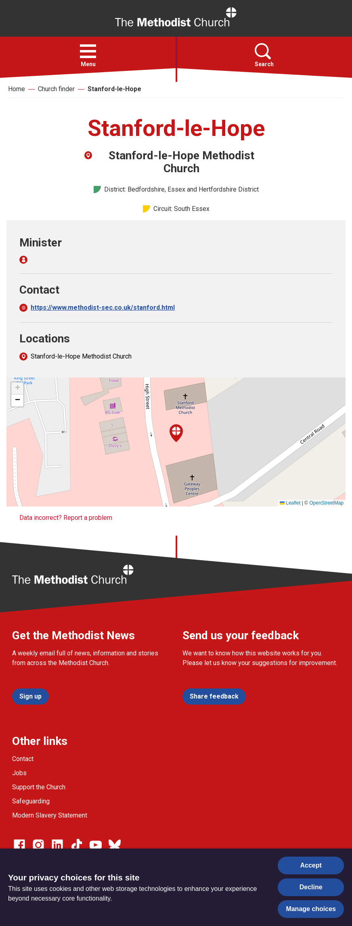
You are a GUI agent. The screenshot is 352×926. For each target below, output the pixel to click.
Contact (23, 759)
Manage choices (311, 908)
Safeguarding (31, 801)
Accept (311, 865)
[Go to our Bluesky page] (114, 845)
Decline (311, 887)
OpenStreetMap (326, 503)
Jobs (19, 773)
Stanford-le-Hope (114, 89)
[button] (88, 51)
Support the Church (38, 787)
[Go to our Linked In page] (57, 845)
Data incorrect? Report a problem (65, 517)
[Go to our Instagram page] (38, 845)
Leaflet (290, 503)
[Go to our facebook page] (19, 845)
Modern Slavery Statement (49, 815)
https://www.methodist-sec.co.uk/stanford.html (103, 307)
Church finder (56, 89)
